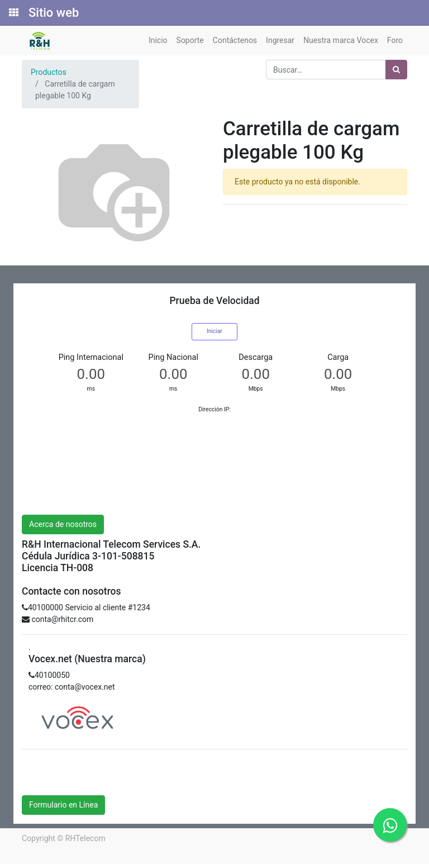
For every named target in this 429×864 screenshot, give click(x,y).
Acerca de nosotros (63, 524)
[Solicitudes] (13, 13)
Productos (48, 72)
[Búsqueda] (396, 69)
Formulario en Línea (63, 804)
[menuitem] (158, 40)
